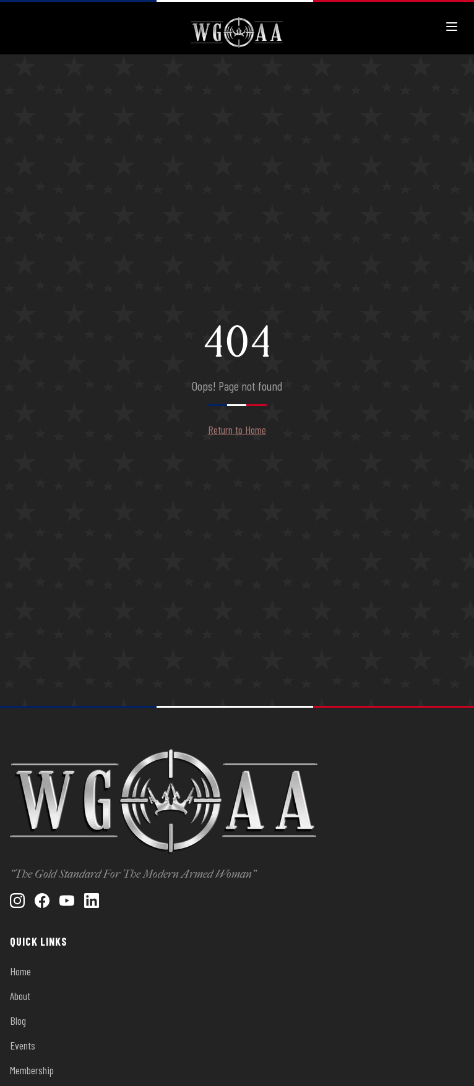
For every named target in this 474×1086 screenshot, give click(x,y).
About (20, 996)
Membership (32, 1070)
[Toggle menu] (451, 26)
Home (20, 971)
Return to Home (237, 429)
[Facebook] (42, 900)
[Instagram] (17, 900)
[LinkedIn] (91, 900)
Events (22, 1045)
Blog (18, 1020)
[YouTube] (66, 900)
